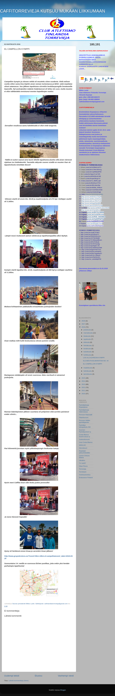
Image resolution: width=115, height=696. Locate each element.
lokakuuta (87, 336)
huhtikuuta (87, 355)
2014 (84, 381)
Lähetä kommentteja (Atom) (19, 680)
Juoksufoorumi (84, 439)
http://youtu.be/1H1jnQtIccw (91, 210)
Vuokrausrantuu (84, 475)
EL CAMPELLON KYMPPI (92, 364)
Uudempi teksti (11, 675)
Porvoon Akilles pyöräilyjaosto (84, 421)
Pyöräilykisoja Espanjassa (84, 406)
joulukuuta (87, 330)
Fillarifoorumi (83, 417)
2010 (84, 393)
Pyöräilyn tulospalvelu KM (84, 426)
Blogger (63, 690)
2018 (84, 321)
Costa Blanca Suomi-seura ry (84, 435)
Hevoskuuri (83, 448)
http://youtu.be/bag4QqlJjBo (91, 203)
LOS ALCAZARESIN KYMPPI (94, 358)
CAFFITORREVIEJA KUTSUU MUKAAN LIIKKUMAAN (52, 11)
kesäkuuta (87, 348)
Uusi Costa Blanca (85, 442)
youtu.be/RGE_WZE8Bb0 (96, 217)
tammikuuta (87, 374)
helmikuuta (87, 371)
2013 (84, 384)
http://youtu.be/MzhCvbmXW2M (98, 208)
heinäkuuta (87, 345)
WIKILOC (82, 445)
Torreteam (82, 472)
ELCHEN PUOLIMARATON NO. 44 (96, 361)
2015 (84, 378)
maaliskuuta (88, 368)
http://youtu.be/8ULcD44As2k (91, 199)
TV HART (82, 463)
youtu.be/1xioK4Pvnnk (95, 214)
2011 (84, 390)
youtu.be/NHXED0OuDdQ (94, 194)
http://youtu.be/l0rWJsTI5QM (91, 196)
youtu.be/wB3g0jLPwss (94, 223)
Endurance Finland (86, 477)
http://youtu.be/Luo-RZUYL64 (91, 201)
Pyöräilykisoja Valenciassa (84, 411)
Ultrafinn (82, 460)
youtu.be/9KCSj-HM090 (95, 212)
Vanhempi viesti (66, 675)
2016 (84, 327)
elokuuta (86, 342)
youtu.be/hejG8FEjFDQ (95, 219)
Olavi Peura (83, 466)
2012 (84, 387)
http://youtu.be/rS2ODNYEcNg (92, 205)
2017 (84, 324)
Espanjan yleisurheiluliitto (84, 452)
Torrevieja (82, 469)
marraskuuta (88, 333)
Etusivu (38, 675)
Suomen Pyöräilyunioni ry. (85, 431)
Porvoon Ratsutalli (85, 415)
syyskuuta (87, 339)
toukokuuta (87, 352)
